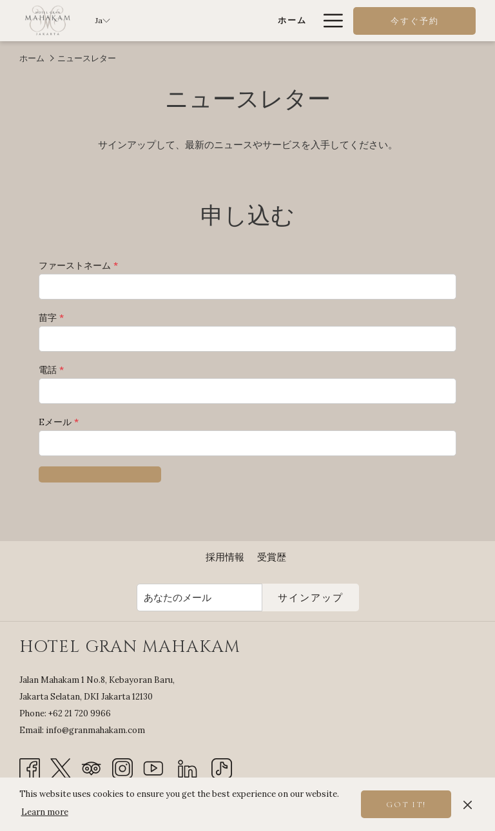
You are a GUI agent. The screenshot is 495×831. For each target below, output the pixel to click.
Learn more (44, 812)
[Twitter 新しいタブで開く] (60, 767)
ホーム (31, 58)
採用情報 (225, 557)
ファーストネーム (78, 265)
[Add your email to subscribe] (199, 597)
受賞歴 (271, 557)
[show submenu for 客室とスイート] (308, 20)
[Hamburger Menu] (328, 20)
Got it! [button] (406, 804)
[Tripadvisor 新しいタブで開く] (91, 767)
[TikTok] (221, 767)
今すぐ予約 (415, 21)
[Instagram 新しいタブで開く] (122, 767)
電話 (51, 370)
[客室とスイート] (261, 20)
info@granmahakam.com (95, 730)
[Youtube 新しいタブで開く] (153, 767)
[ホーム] (199, 20)
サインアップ (311, 598)
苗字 (51, 317)
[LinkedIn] (187, 767)
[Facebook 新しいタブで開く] (29, 767)
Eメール (59, 422)
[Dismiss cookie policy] (468, 804)
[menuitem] (225, 557)
